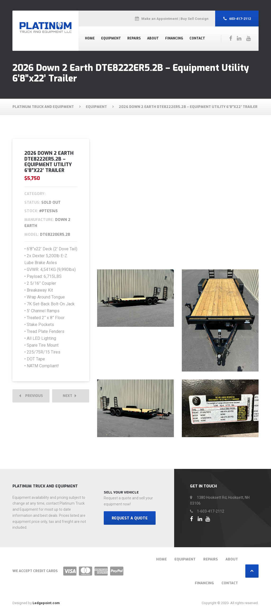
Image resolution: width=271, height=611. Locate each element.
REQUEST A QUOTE (130, 518)
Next (69, 396)
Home (90, 38)
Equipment (111, 38)
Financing (174, 38)
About (153, 38)
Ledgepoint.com (46, 603)
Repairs (134, 38)
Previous (31, 396)
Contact (197, 38)
